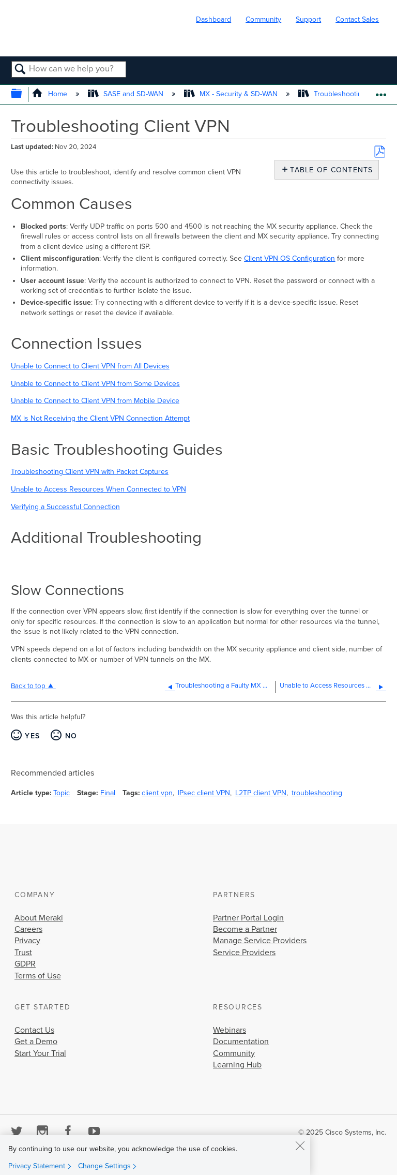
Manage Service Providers (260, 940)
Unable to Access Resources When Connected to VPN (98, 489)
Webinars (229, 1030)
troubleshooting (317, 793)
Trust (23, 952)
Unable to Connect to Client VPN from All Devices (90, 366)
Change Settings (104, 1166)
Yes (32, 736)
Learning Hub (237, 1065)
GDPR (25, 964)
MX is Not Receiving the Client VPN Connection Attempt (100, 418)
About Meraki (38, 918)
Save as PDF (379, 151)
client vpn (157, 793)
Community (263, 19)
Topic (61, 793)
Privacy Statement (36, 1166)
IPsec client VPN (204, 793)
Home (50, 94)
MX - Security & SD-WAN (232, 94)
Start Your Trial (40, 1053)
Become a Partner (245, 929)
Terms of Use (37, 976)
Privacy (27, 940)
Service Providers (244, 952)
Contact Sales (357, 19)
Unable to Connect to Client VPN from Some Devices (95, 383)
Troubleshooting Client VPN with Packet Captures (90, 471)
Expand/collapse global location (380, 91)
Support (308, 19)
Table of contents (329, 170)
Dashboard (213, 19)
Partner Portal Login (248, 918)
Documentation (241, 1041)
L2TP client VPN (260, 793)
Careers (28, 929)
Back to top (28, 686)
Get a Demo (35, 1041)
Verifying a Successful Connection (65, 506)
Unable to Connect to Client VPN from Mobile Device (95, 400)
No (71, 736)
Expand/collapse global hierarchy (23, 94)
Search (20, 70)
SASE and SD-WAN (126, 94)
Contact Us (34, 1030)
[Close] (300, 1145)
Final (107, 793)
